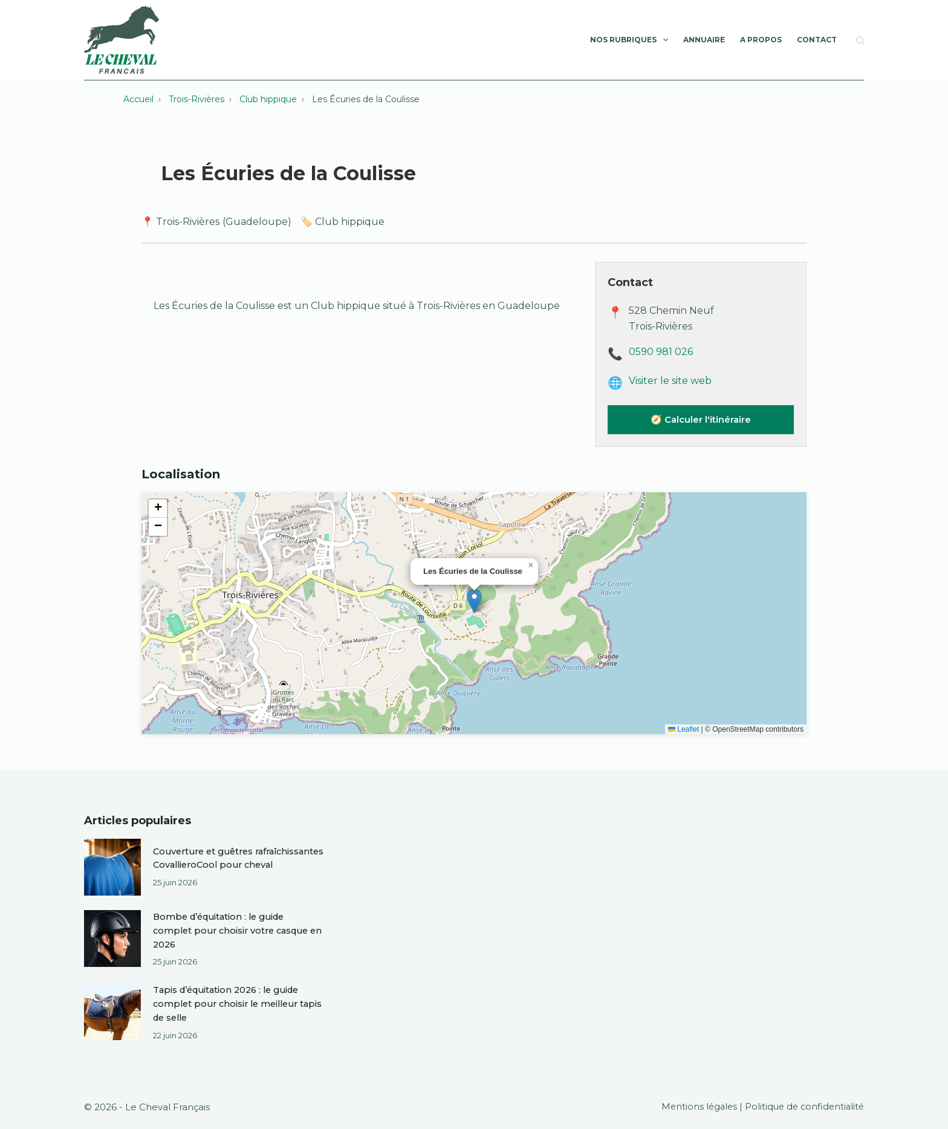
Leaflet (683, 729)
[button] (474, 600)
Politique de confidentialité (802, 1106)
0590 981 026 (661, 351)
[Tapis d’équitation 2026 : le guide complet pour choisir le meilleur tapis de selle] (112, 1011)
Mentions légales (694, 1106)
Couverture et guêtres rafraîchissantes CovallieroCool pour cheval (238, 859)
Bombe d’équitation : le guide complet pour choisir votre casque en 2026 (234, 932)
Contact (817, 39)
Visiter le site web (670, 380)
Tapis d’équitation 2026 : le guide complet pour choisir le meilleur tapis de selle (230, 1003)
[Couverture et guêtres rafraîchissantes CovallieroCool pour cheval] (112, 867)
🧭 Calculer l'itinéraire (701, 419)
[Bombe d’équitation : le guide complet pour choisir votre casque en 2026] (112, 939)
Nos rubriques (631, 40)
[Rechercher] (860, 40)
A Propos (761, 39)
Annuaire (704, 39)
